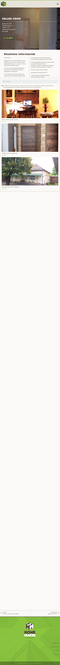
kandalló (43, 85)
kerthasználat (49, 85)
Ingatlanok (55, 643)
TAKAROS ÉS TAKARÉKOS (9, 153)
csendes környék (23, 85)
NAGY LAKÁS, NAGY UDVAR (10, 119)
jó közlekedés (36, 85)
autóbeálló (6, 85)
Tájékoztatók (54, 646)
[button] (57, 3)
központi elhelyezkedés (9, 87)
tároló (31, 87)
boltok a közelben (14, 85)
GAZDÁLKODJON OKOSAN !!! (10, 187)
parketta (23, 87)
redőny (27, 87)
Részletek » (4, 121)
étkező (30, 85)
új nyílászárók (37, 87)
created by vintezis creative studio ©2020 (30, 663)
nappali (18, 87)
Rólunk (56, 650)
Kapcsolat (55, 654)
